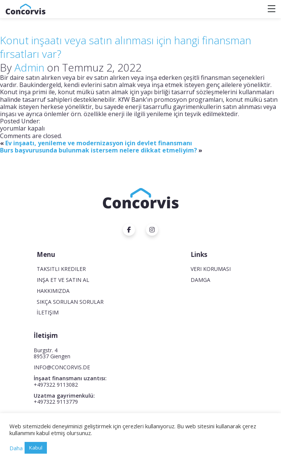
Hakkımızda (53, 290)
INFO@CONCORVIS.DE (62, 367)
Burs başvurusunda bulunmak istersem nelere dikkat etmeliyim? (98, 150)
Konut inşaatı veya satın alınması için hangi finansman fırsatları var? (125, 47)
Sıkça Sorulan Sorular (70, 301)
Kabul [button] (35, 447)
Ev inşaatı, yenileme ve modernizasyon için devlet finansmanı (98, 143)
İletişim (48, 312)
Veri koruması (211, 268)
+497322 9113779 (56, 401)
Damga (200, 279)
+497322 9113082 (56, 384)
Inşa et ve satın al (63, 279)
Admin (29, 67)
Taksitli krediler (61, 268)
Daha (16, 448)
